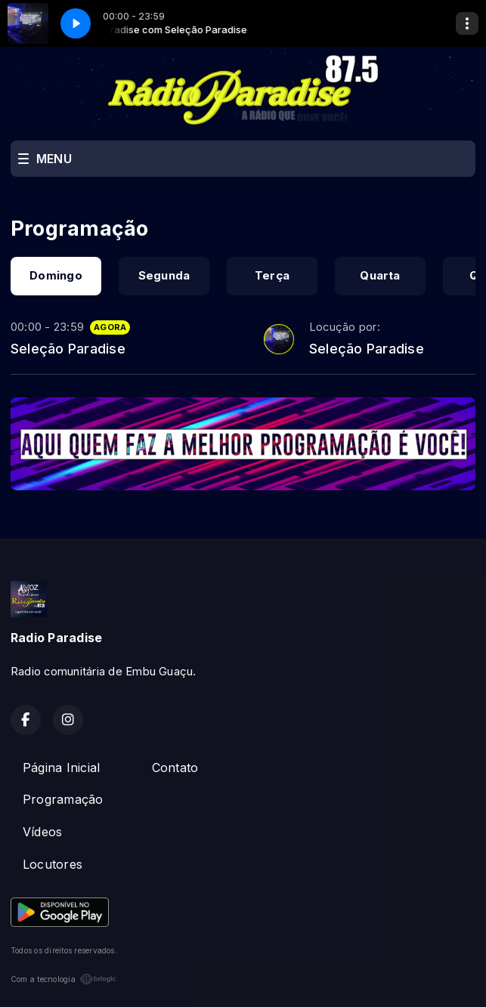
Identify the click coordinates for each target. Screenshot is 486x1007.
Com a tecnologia (63, 979)
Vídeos (42, 831)
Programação (63, 799)
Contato (175, 767)
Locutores (52, 864)
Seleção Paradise (68, 348)
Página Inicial (61, 767)
